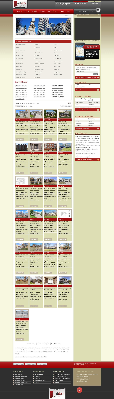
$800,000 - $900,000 (39, 96)
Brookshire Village (58, 50)
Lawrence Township (81, 99)
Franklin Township (93, 102)
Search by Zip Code (20, 380)
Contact (37, 382)
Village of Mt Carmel (21, 74)
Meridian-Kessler (80, 107)
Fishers (90, 121)
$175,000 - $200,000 (21, 85)
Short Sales (38, 378)
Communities (52, 11)
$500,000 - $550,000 (57, 92)
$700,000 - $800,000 (21, 96)
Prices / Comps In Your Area (62, 378)
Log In (95, 74)
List (25, 106)
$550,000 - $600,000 (21, 94)
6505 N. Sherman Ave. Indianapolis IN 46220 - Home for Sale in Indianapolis (87, 149)
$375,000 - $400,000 (57, 90)
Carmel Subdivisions (21, 44)
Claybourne (38, 55)
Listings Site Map (89, 366)
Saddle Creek (57, 66)
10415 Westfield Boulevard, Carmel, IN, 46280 (49, 123)
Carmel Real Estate (26, 41)
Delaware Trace (39, 58)
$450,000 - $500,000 (39, 92)
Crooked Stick (19, 58)
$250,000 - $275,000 (21, 88)
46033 (55, 44)
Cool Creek (56, 55)
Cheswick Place (39, 52)
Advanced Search (94, 40)
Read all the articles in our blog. (84, 159)
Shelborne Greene (39, 69)
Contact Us (94, 3)
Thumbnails (19, 106)
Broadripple (91, 104)
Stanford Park (38, 72)
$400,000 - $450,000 (21, 92)
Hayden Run (38, 61)
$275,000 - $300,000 (39, 88)
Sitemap (57, 382)
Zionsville (90, 125)
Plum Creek (19, 66)
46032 (36, 44)
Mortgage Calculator (40, 380)
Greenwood (79, 123)
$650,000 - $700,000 (57, 94)
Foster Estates (57, 58)
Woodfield (37, 77)
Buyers (34, 11)
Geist (77, 104)
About (62, 11)
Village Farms (57, 72)
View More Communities (82, 109)
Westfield (78, 125)
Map (30, 106)
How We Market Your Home (62, 374)
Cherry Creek (57, 52)
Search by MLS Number (21, 382)
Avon (77, 118)
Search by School (19, 378)
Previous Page (69, 103)
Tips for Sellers (59, 380)
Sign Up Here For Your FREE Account (86, 77)
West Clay (37, 74)
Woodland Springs (20, 77)
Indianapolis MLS (80, 87)
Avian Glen (37, 47)
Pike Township (79, 102)
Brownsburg (91, 118)
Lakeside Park (19, 63)
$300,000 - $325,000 (57, 88)
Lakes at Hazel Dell (58, 61)
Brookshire (37, 50)
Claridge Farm (19, 55)
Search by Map (19, 384)
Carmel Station (20, 52)
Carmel (77, 121)
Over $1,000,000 (20, 99)
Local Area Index (80, 3)
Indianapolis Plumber (79, 366)
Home (18, 11)
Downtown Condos (93, 107)
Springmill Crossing (21, 72)
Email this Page (30, 364)
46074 (17, 47)
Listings (26, 11)
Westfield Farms (58, 74)
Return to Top (18, 364)
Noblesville (91, 123)
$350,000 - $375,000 (39, 90)
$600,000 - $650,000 (39, 94)
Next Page (70, 103)
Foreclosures (38, 376)
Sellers (42, 11)
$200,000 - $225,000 (39, 85)
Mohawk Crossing (39, 63)
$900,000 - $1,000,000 (58, 96)
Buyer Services (39, 374)
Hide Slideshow (66, 15)
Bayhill (55, 47)
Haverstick (18, 61)
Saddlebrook (38, 66)
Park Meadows (57, 63)
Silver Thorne (57, 69)
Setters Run (19, 69)
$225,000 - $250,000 (57, 85)
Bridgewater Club (20, 50)
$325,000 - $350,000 (21, 90)
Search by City (19, 374)
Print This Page (42, 364)
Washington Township (91, 99)
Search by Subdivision (21, 376)
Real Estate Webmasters (22, 4)
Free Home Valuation (60, 376)
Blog (68, 11)
